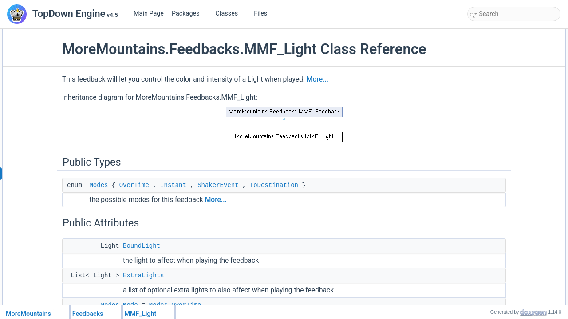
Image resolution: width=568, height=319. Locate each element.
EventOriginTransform (503, 170)
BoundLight (197, 262)
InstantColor (491, 209)
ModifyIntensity (495, 229)
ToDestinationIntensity (503, 277)
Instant (229, 202)
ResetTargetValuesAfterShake (512, 141)
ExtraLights (199, 292)
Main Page (149, 13)
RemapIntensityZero (501, 248)
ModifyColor (491, 190)
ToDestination (330, 202)
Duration (487, 92)
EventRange (491, 160)
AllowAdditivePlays (499, 180)
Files (264, 13)
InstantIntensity (495, 268)
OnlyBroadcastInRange (504, 151)
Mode (483, 82)
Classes (230, 13)
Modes (154, 202)
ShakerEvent (273, 202)
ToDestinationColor (499, 219)
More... (373, 96)
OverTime (190, 202)
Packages (189, 13)
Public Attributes (489, 53)
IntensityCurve (494, 238)
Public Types (485, 34)
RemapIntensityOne (500, 258)
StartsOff (487, 102)
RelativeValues (494, 121)
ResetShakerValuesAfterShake (513, 131)
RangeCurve (492, 297)
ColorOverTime (495, 199)
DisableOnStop (495, 112)
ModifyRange (493, 287)
